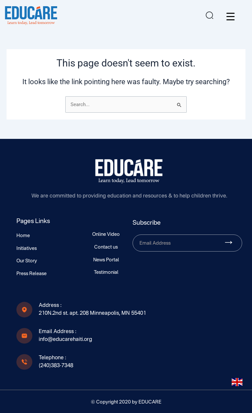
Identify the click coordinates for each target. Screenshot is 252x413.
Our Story (26, 261)
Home (23, 236)
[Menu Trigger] (230, 17)
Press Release (31, 274)
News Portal (106, 260)
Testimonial (106, 272)
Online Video (106, 234)
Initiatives (26, 248)
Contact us (106, 247)
